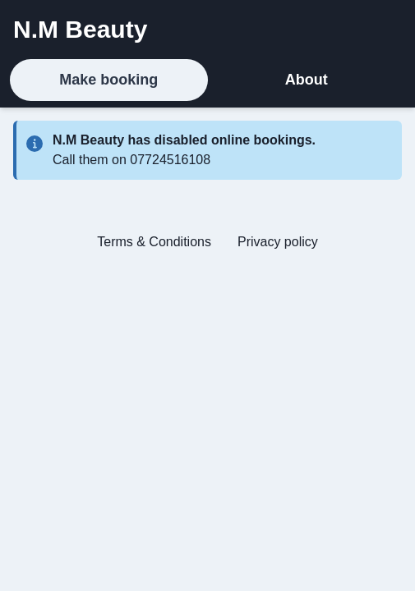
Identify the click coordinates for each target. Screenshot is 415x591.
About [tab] (306, 79)
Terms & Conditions (154, 242)
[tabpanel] (207, 193)
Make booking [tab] (108, 79)
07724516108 (170, 160)
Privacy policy (277, 242)
